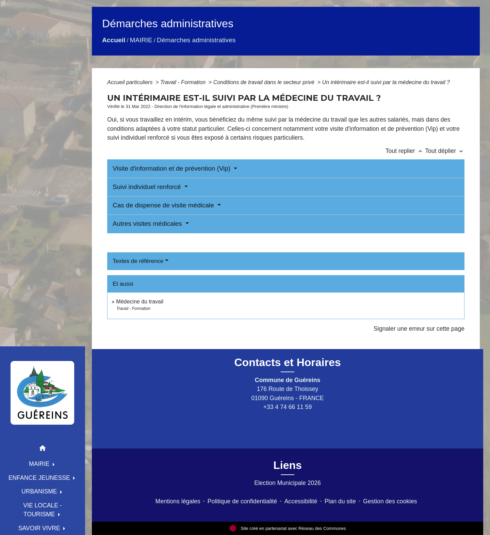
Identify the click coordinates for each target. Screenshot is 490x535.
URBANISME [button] (40, 491)
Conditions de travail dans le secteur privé (264, 82)
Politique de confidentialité (242, 501)
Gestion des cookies (390, 501)
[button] (42, 449)
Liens (287, 465)
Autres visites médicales (148, 223)
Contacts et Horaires (287, 362)
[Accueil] (43, 392)
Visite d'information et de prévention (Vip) (172, 168)
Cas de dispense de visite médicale (164, 205)
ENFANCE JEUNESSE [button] (40, 477)
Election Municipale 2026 (287, 482)
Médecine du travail (139, 301)
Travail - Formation (183, 82)
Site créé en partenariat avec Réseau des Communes (287, 528)
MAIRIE (141, 40)
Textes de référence (138, 261)
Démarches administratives (196, 40)
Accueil (113, 40)
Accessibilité (300, 501)
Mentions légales (178, 501)
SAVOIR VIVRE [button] (40, 528)
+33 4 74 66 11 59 (287, 407)
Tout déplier (444, 150)
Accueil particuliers (130, 82)
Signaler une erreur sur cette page (419, 328)
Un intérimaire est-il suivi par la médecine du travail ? (386, 82)
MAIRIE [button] (40, 463)
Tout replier (405, 150)
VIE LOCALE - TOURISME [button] (42, 510)
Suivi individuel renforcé (148, 186)
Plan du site (340, 501)
